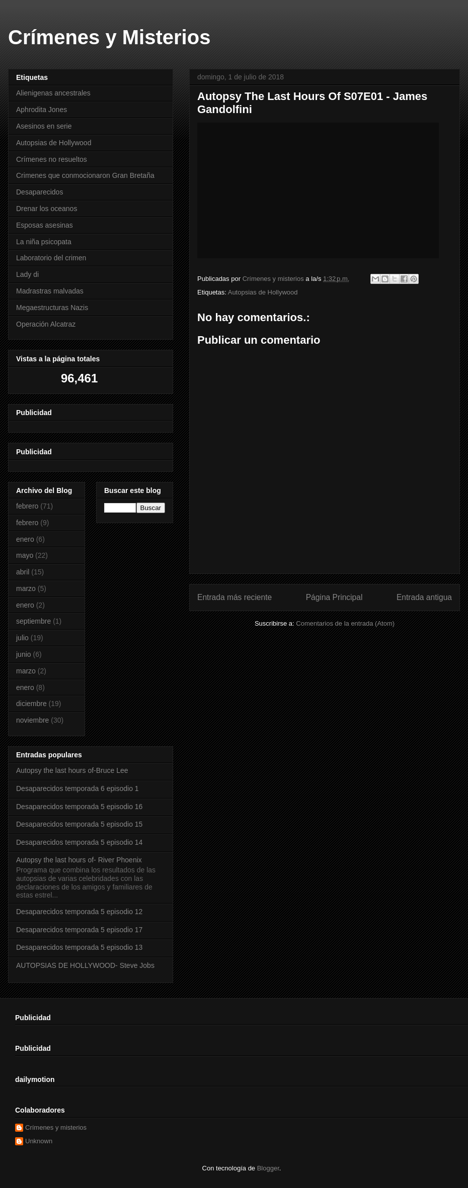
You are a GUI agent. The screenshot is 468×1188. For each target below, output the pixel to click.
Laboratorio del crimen (51, 258)
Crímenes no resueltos (51, 159)
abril (22, 572)
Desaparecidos (39, 192)
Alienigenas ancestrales (53, 93)
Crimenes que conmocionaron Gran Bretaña (85, 175)
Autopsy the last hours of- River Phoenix (79, 860)
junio (23, 654)
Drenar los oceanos (46, 209)
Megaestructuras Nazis (52, 308)
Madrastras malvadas (50, 291)
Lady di (27, 274)
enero (25, 539)
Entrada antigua (424, 597)
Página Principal (334, 597)
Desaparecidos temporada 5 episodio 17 (79, 930)
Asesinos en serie (44, 126)
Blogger (268, 1168)
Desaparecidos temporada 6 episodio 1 (77, 788)
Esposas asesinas (44, 225)
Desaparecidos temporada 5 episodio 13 (79, 947)
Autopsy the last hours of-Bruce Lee (72, 770)
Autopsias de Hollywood (263, 292)
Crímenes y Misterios (109, 37)
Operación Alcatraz (45, 324)
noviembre (32, 720)
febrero (27, 506)
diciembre (31, 704)
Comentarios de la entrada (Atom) (345, 623)
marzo (26, 588)
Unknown (38, 1141)
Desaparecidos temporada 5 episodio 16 (79, 807)
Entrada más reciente (234, 597)
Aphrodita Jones (41, 110)
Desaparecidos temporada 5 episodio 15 (79, 824)
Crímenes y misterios (56, 1127)
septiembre (33, 621)
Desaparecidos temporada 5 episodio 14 (79, 842)
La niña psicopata (43, 242)
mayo (24, 555)
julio (22, 638)
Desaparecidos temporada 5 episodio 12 (79, 912)
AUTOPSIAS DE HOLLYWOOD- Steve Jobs (85, 965)
